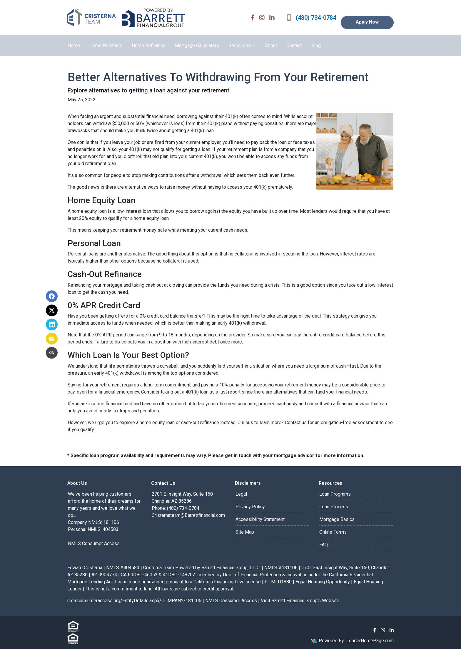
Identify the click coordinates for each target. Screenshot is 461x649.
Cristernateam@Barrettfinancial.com (188, 515)
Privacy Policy (250, 506)
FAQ (323, 544)
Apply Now (367, 22)
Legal (241, 494)
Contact (294, 45)
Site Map (244, 532)
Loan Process (333, 506)
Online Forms (333, 532)
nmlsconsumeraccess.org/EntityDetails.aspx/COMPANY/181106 (134, 600)
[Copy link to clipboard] (52, 353)
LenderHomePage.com (370, 640)
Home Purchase (105, 45)
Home (74, 45)
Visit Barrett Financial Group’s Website (300, 600)
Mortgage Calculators (197, 45)
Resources (240, 45)
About (271, 45)
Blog (316, 45)
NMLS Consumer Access (94, 543)
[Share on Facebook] (52, 296)
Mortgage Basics (337, 519)
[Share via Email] (52, 339)
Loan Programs (335, 494)
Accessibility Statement (260, 519)
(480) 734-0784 (311, 17)
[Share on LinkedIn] (52, 325)
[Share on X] (52, 310)
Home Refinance (149, 45)
